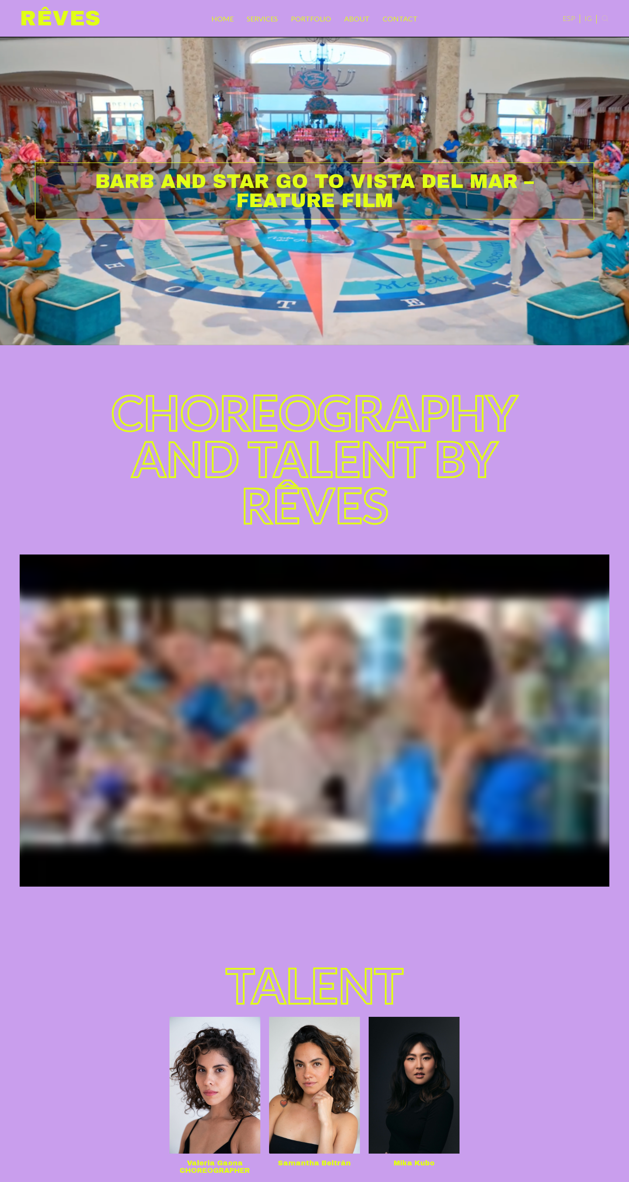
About (357, 18)
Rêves (60, 18)
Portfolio (311, 18)
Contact (400, 18)
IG (588, 18)
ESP (569, 18)
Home (222, 18)
